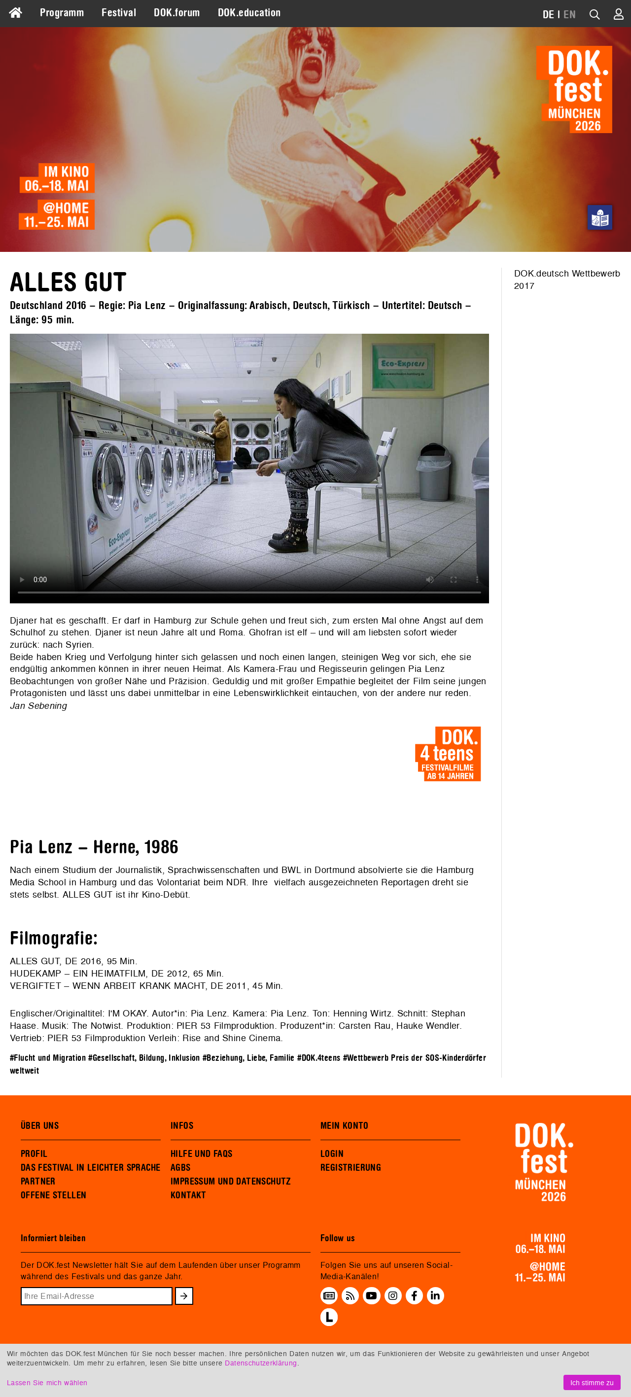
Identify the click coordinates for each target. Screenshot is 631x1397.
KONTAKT (189, 1195)
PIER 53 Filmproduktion (225, 1025)
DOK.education (249, 13)
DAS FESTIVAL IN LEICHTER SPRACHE (90, 1168)
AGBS (181, 1168)
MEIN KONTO (344, 1126)
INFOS (182, 1126)
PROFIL (34, 1154)
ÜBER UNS (40, 1126)
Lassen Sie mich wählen (47, 1382)
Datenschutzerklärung (261, 1362)
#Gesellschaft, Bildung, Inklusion (144, 1058)
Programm (62, 13)
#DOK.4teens (318, 1058)
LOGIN (332, 1154)
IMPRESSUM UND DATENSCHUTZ (231, 1182)
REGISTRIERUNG (350, 1168)
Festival (119, 13)
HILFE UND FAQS (201, 1154)
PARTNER (38, 1182)
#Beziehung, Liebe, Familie (249, 1058)
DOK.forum (177, 13)
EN (569, 15)
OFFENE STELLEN (53, 1195)
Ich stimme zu (592, 1382)
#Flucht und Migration (48, 1058)
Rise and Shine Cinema (231, 1038)
